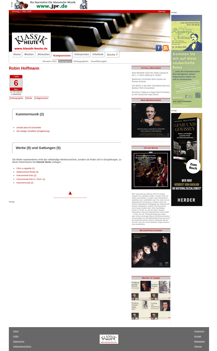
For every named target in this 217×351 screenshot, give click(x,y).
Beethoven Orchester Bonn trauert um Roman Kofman (149, 80)
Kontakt (197, 336)
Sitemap (161, 11)
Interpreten (82, 54)
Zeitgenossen (41, 98)
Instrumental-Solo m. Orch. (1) (30, 179)
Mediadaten (199, 341)
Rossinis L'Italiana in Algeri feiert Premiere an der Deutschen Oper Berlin (151, 93)
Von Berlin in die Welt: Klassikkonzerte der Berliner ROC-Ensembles (151, 86)
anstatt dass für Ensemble (28, 127)
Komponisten (62, 55)
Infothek (98, 54)
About (15, 331)
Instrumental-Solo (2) (26, 175)
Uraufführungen (99, 61)
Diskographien (81, 61)
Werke (29, 98)
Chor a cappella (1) (25, 168)
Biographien (65, 61)
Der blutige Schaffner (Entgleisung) (33, 131)
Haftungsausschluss (22, 346)
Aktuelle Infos (50, 61)
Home (17, 54)
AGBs (15, 336)
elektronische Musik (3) (27, 172)
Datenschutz (18, 341)
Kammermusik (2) (24, 183)
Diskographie (16, 98)
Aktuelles (44, 54)
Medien (29, 54)
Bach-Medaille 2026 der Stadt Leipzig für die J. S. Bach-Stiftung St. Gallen (150, 74)
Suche (112, 54)
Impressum (199, 331)
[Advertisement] (45, 208)
